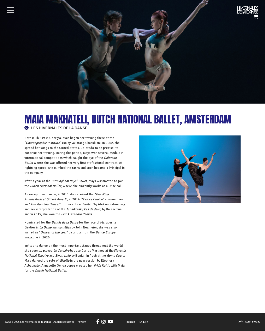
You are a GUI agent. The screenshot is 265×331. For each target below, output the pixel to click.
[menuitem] (130, 322)
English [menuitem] (144, 322)
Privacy (82, 322)
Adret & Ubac (252, 321)
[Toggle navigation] (10, 10)
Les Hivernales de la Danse (35, 322)
